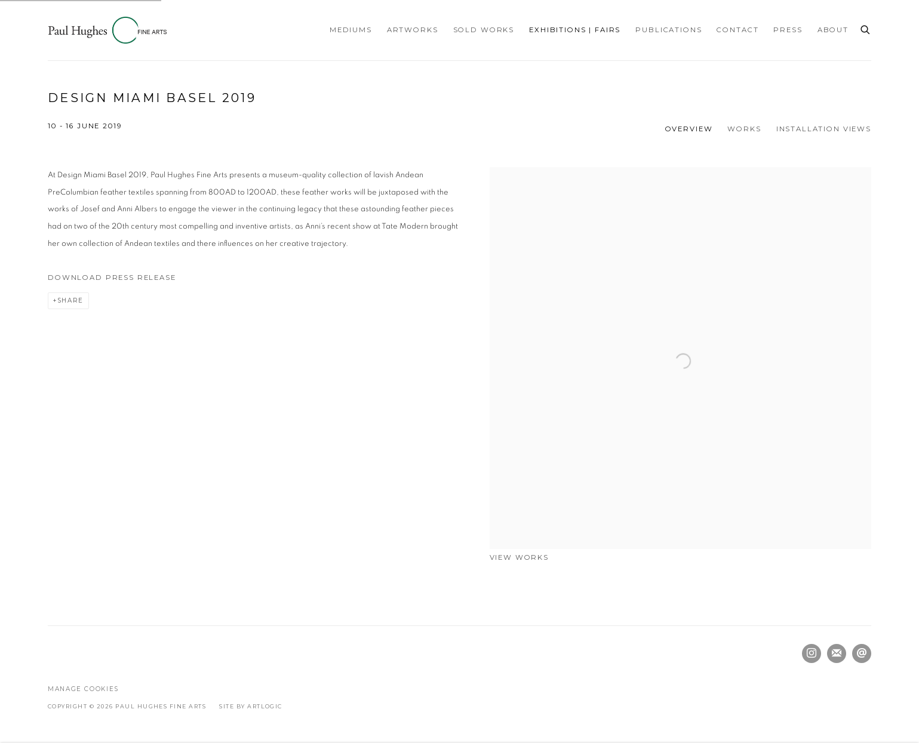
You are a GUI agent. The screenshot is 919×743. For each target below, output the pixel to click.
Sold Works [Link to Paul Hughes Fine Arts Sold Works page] (484, 30)
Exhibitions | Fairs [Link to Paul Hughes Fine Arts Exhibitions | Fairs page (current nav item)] (574, 30)
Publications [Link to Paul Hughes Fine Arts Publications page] (668, 30)
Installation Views (823, 129)
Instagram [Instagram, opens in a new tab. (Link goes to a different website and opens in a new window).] (811, 653)
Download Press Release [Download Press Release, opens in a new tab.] (112, 277)
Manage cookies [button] (83, 689)
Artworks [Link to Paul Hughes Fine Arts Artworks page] (412, 30)
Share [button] (70, 300)
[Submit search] (865, 28)
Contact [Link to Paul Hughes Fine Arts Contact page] (737, 30)
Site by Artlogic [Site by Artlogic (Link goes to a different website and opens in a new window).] (250, 706)
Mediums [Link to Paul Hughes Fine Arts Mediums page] (351, 30)
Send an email (861, 653)
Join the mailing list (836, 653)
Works (744, 129)
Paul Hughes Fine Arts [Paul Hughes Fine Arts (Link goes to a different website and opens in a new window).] (107, 30)
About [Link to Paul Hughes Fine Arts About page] (833, 30)
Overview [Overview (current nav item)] (689, 129)
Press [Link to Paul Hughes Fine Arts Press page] (787, 30)
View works (519, 557)
